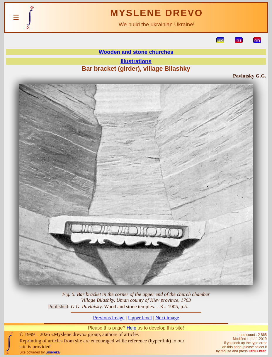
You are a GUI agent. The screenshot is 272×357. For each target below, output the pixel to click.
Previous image (108, 317)
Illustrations (136, 61)
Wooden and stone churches (136, 52)
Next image (167, 317)
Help (131, 327)
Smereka (53, 352)
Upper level (140, 317)
